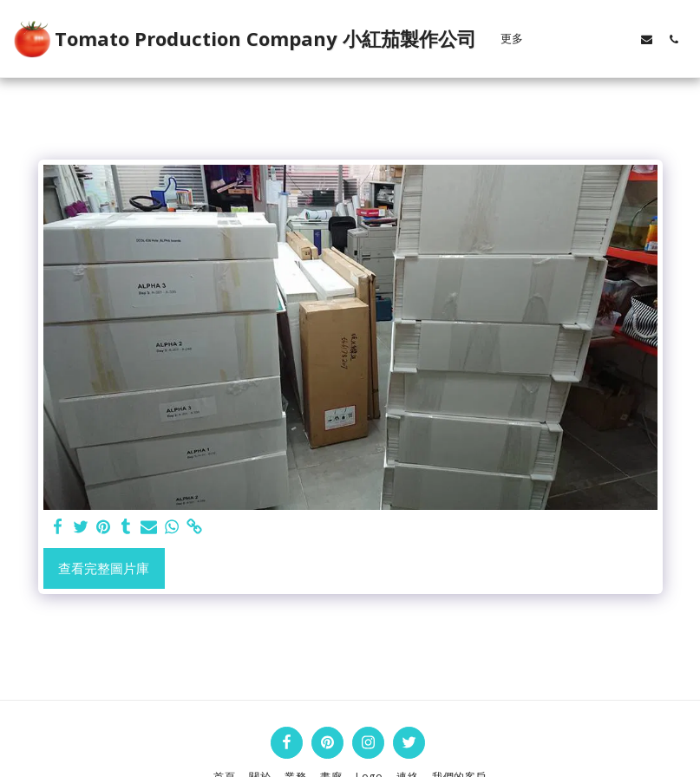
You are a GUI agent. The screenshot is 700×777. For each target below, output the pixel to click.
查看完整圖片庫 (103, 568)
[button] (566, 39)
